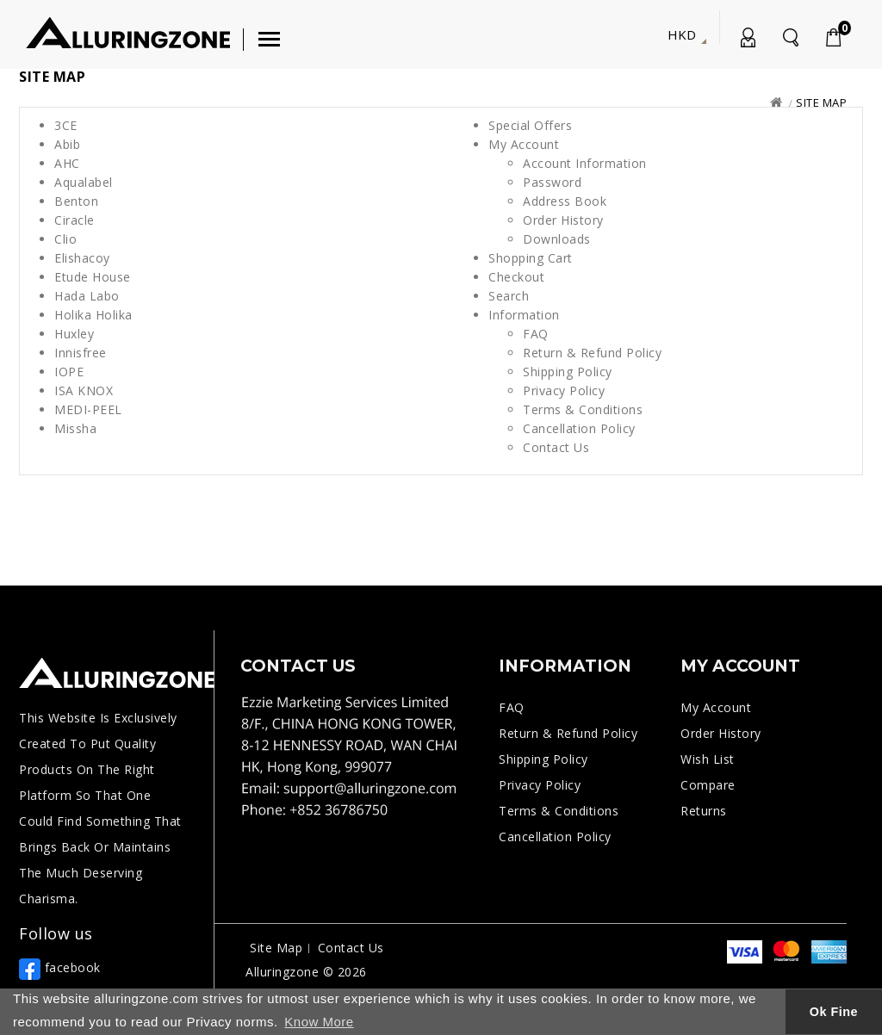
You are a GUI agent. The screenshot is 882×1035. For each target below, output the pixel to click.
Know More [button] (318, 1021)
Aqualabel (83, 182)
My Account (747, 40)
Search (508, 296)
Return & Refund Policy (592, 352)
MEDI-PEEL (88, 409)
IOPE (69, 371)
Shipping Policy (567, 371)
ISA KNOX (83, 390)
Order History (563, 220)
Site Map (821, 102)
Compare (708, 785)
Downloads (557, 239)
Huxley (74, 333)
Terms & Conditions (583, 409)
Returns (703, 811)
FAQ (536, 333)
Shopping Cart (530, 258)
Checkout (516, 277)
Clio (65, 239)
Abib (67, 144)
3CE (66, 125)
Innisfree (80, 352)
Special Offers (530, 125)
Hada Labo (87, 296)
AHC (67, 163)
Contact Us (556, 447)
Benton (76, 201)
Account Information (585, 163)
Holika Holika (93, 315)
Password (552, 182)
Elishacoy (82, 258)
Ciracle (74, 220)
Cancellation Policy (579, 428)
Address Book (564, 201)
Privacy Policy (564, 390)
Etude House (92, 277)
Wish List (707, 759)
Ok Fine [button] (834, 1012)
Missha (75, 428)
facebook (60, 967)
